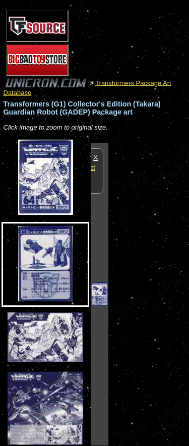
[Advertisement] (148, 293)
